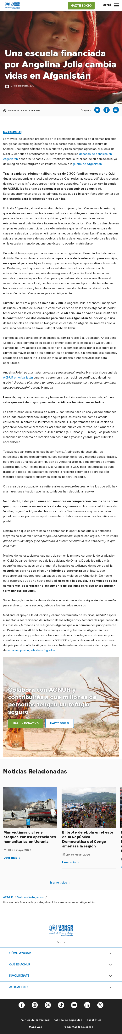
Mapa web (35, 1027)
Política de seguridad (68, 1020)
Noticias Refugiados (30, 897)
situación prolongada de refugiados (31, 650)
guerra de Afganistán (87, 164)
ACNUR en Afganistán (18, 377)
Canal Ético (94, 1020)
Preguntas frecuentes (78, 1027)
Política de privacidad (35, 1020)
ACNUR (8, 897)
